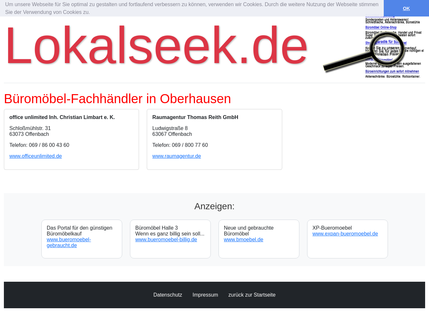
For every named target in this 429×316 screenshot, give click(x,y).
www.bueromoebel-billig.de (166, 239)
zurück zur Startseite (252, 295)
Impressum (205, 295)
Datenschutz (168, 295)
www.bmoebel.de (243, 239)
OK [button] (406, 8)
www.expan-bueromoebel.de (345, 233)
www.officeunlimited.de (35, 156)
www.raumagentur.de (176, 156)
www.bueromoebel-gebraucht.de (69, 242)
